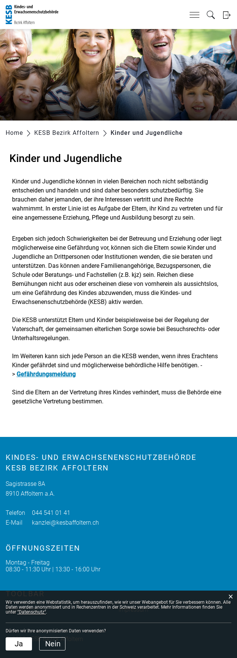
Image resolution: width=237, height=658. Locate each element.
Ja (19, 643)
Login (226, 15)
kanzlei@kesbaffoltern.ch (65, 522)
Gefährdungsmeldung (46, 374)
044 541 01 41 (51, 512)
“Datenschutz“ (31, 612)
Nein (53, 643)
